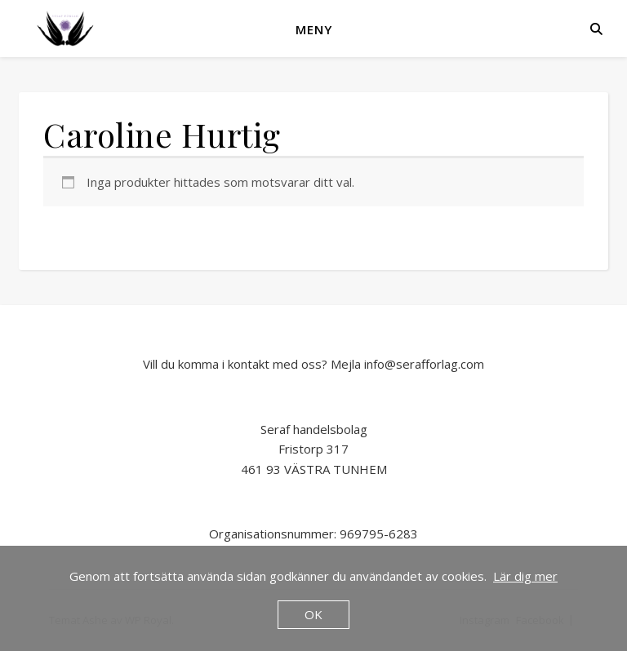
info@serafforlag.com (424, 364)
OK (313, 614)
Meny (314, 29)
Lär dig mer (525, 576)
